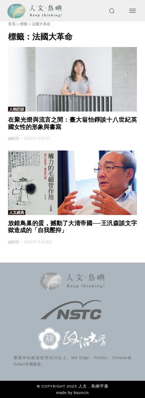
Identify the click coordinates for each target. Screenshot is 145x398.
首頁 (12, 23)
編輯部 (13, 138)
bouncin (81, 392)
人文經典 (16, 212)
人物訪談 (16, 109)
